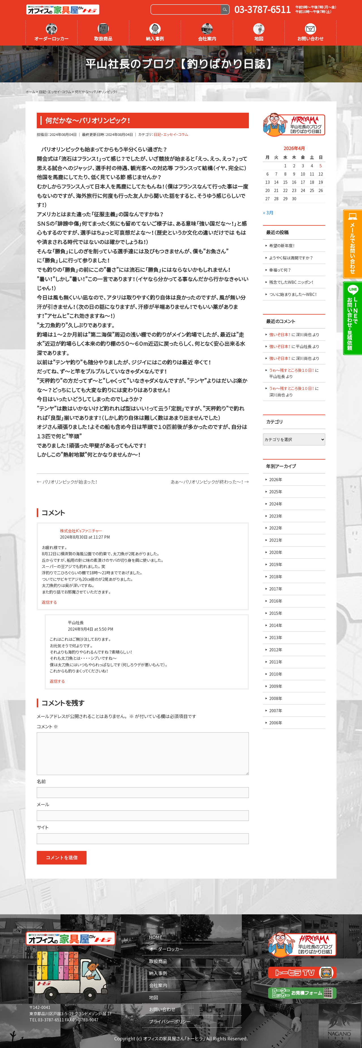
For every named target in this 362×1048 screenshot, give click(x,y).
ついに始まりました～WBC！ (293, 294)
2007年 (275, 710)
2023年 (275, 516)
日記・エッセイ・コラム (171, 134)
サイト (42, 827)
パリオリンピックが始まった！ (67, 481)
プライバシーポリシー (170, 1021)
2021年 (275, 540)
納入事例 (155, 32)
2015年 (275, 613)
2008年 (275, 698)
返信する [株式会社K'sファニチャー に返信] (49, 602)
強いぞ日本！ (279, 334)
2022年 (275, 528)
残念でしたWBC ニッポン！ (291, 282)
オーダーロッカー (51, 32)
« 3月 (268, 212)
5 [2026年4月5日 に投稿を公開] (321, 165)
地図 (258, 32)
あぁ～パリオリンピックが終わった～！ (210, 481)
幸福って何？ (280, 270)
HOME (155, 937)
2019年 (275, 564)
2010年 (275, 674)
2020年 (275, 552)
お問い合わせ (310, 32)
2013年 (275, 637)
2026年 (275, 479)
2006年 (275, 722)
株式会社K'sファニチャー (81, 530)
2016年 (275, 601)
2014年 (275, 625)
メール (43, 804)
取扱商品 (103, 32)
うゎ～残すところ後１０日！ (291, 370)
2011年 (275, 662)
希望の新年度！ (282, 245)
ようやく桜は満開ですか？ (291, 258)
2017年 (275, 589)
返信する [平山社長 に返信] (57, 681)
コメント (47, 726)
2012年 (275, 649)
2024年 (275, 504)
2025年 (275, 491)
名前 (41, 781)
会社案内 (207, 32)
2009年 (275, 686)
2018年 (275, 576)
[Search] (186, 9)
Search (225, 9)
